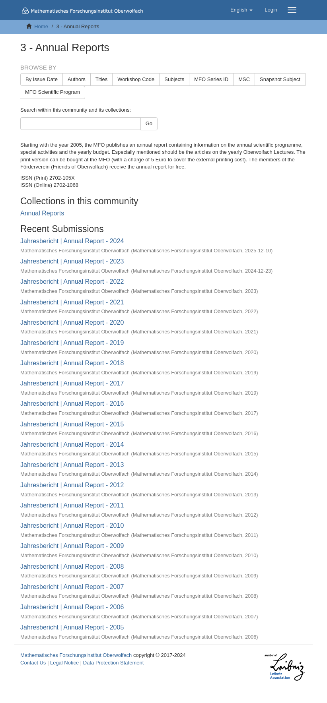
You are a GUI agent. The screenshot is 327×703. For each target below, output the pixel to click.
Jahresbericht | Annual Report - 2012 (72, 485)
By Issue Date (41, 79)
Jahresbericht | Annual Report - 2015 (72, 424)
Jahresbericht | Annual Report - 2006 (72, 607)
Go (149, 123)
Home (41, 26)
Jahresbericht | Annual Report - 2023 (72, 261)
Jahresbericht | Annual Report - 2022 (72, 281)
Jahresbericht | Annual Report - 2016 (72, 403)
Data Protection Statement (113, 663)
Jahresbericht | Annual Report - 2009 (72, 545)
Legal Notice (64, 663)
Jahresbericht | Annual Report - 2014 (72, 444)
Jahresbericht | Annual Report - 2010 (72, 525)
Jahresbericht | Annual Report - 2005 (72, 627)
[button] (241, 10)
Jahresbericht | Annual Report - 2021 (72, 302)
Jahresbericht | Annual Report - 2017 (72, 383)
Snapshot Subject (280, 79)
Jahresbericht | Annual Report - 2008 (72, 566)
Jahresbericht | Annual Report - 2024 (72, 241)
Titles (101, 79)
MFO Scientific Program (52, 92)
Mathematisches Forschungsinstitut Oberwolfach (76, 655)
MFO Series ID (211, 79)
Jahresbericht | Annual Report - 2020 (72, 322)
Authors (77, 79)
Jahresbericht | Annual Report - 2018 (72, 363)
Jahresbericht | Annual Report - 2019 (72, 342)
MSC (244, 79)
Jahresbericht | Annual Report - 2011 (72, 505)
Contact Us (33, 663)
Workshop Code (135, 79)
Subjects (174, 79)
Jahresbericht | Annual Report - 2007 (72, 586)
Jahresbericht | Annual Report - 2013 (72, 464)
